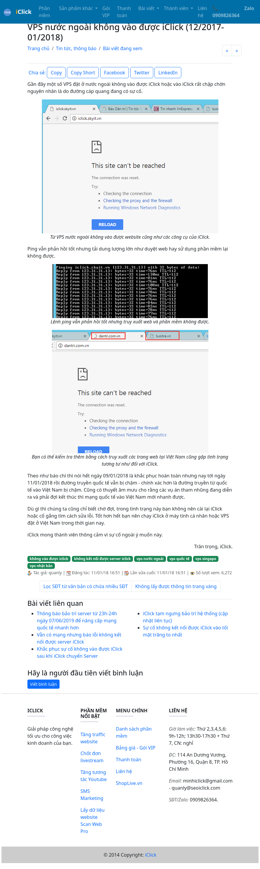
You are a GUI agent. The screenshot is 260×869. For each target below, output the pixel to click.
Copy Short (83, 72)
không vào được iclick (49, 558)
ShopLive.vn (129, 783)
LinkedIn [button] (167, 72)
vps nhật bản (41, 565)
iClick (151, 855)
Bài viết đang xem (122, 48)
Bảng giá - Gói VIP (135, 747)
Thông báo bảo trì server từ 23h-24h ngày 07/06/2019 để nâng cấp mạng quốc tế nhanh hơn (77, 620)
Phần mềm (44, 12)
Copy (56, 72)
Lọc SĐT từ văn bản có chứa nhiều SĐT (85, 586)
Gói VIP (106, 12)
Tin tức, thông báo (76, 48)
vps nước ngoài (150, 558)
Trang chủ (38, 48)
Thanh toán (124, 12)
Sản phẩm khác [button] (76, 8)
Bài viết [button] (147, 8)
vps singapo (205, 558)
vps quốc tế (180, 558)
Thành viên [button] (177, 8)
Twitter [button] (141, 72)
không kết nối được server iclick (102, 558)
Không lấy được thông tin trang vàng (176, 586)
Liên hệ (202, 12)
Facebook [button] (114, 72)
